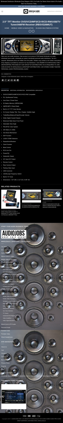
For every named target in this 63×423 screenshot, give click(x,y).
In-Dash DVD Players (8, 284)
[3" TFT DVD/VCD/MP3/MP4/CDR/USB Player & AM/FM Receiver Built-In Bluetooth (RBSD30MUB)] (52, 194)
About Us (4, 347)
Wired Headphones (7, 337)
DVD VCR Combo (7, 269)
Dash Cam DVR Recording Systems (12, 264)
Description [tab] (5, 90)
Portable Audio (5, 330)
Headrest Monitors (8, 279)
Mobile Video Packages (9, 298)
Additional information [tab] (17, 90)
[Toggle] (61, 247)
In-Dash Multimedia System (47, 28)
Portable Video (5, 334)
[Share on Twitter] (8, 80)
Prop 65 (3, 366)
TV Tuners (5, 313)
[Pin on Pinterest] (14, 80)
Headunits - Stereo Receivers (11, 281)
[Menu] (2, 11)
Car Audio (4, 246)
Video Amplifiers (7, 318)
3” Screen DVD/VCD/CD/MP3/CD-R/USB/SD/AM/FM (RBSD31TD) (31, 206)
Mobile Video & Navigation (22, 28)
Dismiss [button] (39, 3)
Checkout (4, 353)
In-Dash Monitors (7, 289)
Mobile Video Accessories (10, 296)
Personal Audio (5, 327)
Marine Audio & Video (7, 256)
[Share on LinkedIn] (17, 80)
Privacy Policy (5, 363)
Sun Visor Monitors (8, 311)
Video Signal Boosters (9, 320)
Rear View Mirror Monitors (10, 303)
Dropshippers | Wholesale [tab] (34, 90)
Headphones (6, 277)
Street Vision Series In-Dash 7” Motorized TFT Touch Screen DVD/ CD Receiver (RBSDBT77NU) (10, 213)
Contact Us (4, 356)
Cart (2, 350)
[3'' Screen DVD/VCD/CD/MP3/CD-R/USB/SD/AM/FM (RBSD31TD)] (31, 196)
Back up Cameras (7, 262)
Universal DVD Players (9, 315)
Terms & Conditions (7, 372)
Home (7, 28)
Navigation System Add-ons (10, 301)
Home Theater (5, 253)
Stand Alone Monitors (8, 308)
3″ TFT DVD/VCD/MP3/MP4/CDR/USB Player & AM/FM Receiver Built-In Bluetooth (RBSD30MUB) (51, 205)
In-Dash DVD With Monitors (10, 286)
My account (4, 360)
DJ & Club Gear (6, 250)
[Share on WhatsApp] (2, 80)
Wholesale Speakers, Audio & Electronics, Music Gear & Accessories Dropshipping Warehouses (29, 376)
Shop (2, 369)
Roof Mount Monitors (8, 306)
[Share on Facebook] (5, 80)
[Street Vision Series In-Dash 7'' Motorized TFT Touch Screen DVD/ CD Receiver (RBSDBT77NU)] (10, 199)
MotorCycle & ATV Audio (8, 324)
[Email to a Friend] (11, 80)
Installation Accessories (9, 294)
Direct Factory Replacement (10, 267)
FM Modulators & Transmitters (11, 274)
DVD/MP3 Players (8, 272)
